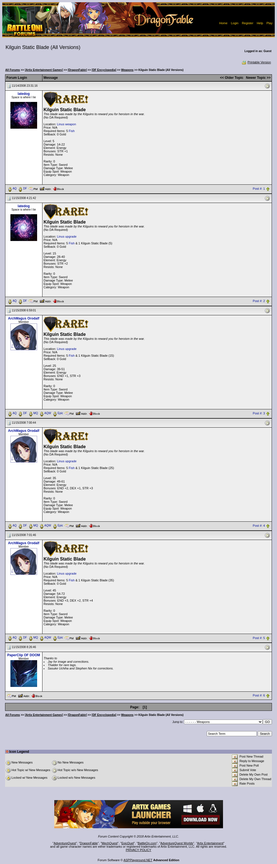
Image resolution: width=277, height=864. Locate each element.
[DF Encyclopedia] (104, 70)
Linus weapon (66, 124)
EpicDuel (127, 843)
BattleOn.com (147, 843)
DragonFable (89, 843)
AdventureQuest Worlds (176, 843)
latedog (24, 94)
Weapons (127, 70)
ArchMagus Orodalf (23, 318)
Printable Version (256, 62)
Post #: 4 (259, 525)
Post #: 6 (259, 695)
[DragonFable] (77, 70)
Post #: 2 (259, 301)
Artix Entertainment (210, 843)
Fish (72, 131)
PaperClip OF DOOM (23, 655)
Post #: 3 (259, 413)
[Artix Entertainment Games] (44, 70)
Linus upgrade (66, 236)
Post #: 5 (259, 638)
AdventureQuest (65, 843)
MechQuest (110, 843)
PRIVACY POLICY (138, 850)
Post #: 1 (259, 188)
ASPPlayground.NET (137, 860)
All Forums (12, 70)
